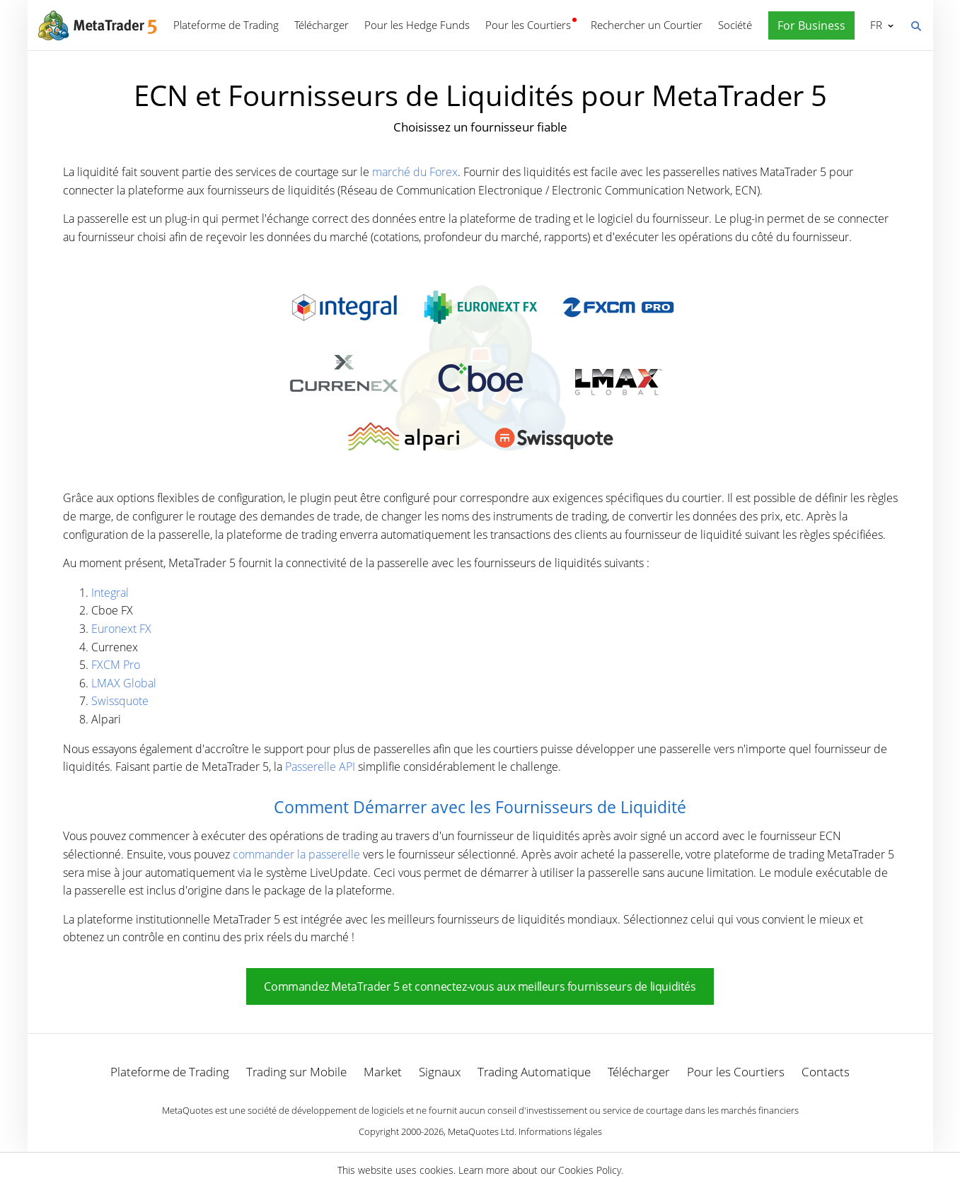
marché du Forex (415, 172)
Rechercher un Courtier (646, 25)
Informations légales (560, 1131)
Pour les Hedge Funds (417, 25)
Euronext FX (121, 628)
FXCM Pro (115, 664)
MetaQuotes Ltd (481, 1131)
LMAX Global (123, 683)
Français (874, 25)
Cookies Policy (589, 1170)
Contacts (826, 1072)
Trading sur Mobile (296, 1072)
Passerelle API (320, 766)
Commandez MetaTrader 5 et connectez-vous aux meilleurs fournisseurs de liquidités (479, 986)
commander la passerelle (296, 854)
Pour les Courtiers (528, 25)
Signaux (440, 1072)
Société (735, 25)
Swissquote (120, 701)
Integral (110, 592)
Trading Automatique (534, 1072)
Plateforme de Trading (226, 25)
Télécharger (321, 25)
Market (383, 1072)
